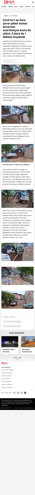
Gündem (4, 6)
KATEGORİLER (5, 367)
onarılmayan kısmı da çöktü (12, 326)
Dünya (21, 6)
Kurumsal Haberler (7, 387)
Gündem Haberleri (6, 373)
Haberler (6, 15)
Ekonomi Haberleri (7, 384)
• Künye (16, 408)
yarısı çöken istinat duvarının (12, 321)
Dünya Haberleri (6, 381)
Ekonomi (27, 6)
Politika (10, 6)
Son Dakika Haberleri (7, 370)
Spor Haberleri (5, 378)
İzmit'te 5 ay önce (9, 317)
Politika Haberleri (6, 376)
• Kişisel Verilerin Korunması (27, 408)
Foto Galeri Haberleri (14, 15)
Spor (16, 6)
